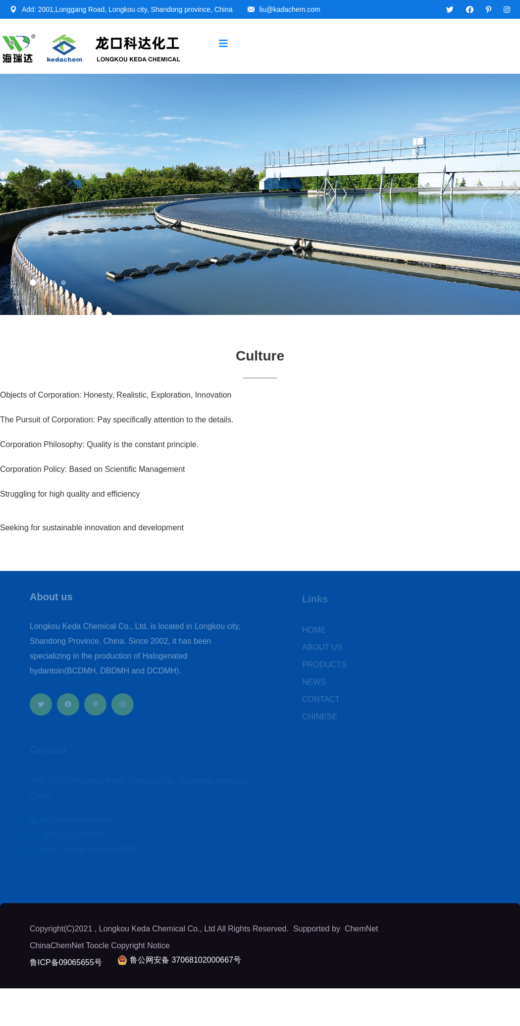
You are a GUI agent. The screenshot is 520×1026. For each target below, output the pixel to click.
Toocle (97, 945)
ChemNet (361, 928)
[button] (33, 282)
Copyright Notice (140, 945)
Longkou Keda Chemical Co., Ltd (157, 928)
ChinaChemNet (57, 945)
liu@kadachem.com (290, 9)
